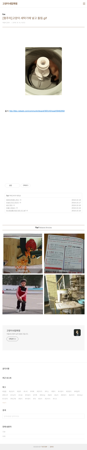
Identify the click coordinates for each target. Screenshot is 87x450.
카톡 (35, 395)
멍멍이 (64, 395)
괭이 (53, 391)
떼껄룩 (77, 391)
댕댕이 (69, 391)
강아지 (48, 399)
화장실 (43, 395)
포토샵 (80, 395)
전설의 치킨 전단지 (12, 202)
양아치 (40, 391)
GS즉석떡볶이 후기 (12, 200)
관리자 (52, 447)
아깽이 (28, 399)
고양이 (5, 399)
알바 (50, 395)
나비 (26, 391)
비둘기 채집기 (10, 208)
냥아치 (72, 395)
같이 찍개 (9, 205)
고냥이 (13, 395)
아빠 (32, 391)
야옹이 (28, 395)
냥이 (40, 399)
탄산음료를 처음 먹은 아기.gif (16, 210)
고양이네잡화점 (9, 3)
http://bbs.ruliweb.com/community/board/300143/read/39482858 (37, 111)
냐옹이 (61, 391)
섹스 (47, 391)
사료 (21, 395)
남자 (56, 395)
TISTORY (44, 447)
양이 (21, 399)
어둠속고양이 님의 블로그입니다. (17, 334)
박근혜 (13, 399)
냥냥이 (12, 391)
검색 (82, 416)
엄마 (19, 391)
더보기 (4, 403)
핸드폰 (5, 395)
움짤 (4, 391)
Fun (7, 195)
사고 (55, 399)
